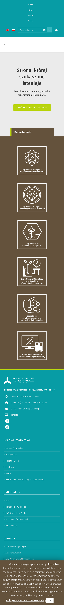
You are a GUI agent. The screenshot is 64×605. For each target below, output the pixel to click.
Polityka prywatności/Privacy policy (26, 600)
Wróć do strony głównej (32, 107)
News (31, 10)
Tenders (30, 15)
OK (50, 600)
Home (30, 4)
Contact (31, 21)
